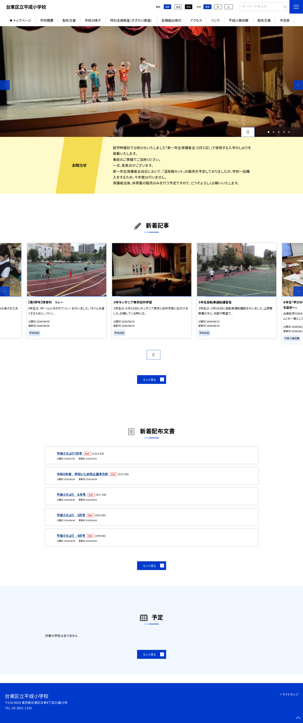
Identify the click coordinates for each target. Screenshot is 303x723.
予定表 (285, 20)
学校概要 (46, 20)
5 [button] (289, 132)
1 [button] (268, 132)
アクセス (196, 20)
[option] (151, 81)
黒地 (188, 6)
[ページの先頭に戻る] (298, 718)
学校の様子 (93, 20)
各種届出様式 (171, 20)
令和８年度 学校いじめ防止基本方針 (83, 474)
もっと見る (149, 379)
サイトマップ (290, 694)
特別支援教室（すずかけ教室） (131, 20)
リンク (215, 20)
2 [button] (274, 132)
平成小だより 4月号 (71, 535)
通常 (167, 6)
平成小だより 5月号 (71, 515)
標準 (207, 6)
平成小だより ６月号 (72, 494)
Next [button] (298, 85)
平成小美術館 (238, 20)
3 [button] (279, 132)
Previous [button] (5, 85)
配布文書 (69, 20)
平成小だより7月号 (70, 453)
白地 (178, 6)
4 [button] (284, 132)
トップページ (22, 20)
